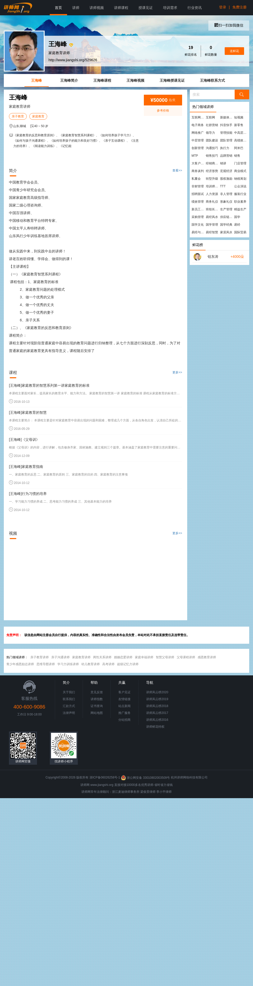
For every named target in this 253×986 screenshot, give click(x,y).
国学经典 (226, 224)
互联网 (210, 117)
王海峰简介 (69, 80)
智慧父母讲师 (165, 657)
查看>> (177, 170)
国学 (237, 217)
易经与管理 (198, 232)
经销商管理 (213, 163)
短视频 (238, 117)
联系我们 (69, 699)
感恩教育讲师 (207, 657)
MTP (195, 155)
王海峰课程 (102, 80)
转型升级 (212, 178)
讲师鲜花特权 (155, 726)
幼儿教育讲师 (90, 664)
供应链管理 (227, 217)
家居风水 (226, 232)
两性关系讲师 (102, 657)
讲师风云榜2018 (157, 706)
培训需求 (170, 8)
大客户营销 (198, 163)
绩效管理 (198, 201)
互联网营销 (198, 117)
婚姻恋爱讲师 (123, 657)
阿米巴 (238, 148)
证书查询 (97, 706)
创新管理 (198, 148)
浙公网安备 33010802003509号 (146, 778)
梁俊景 (144, 792)
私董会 (196, 178)
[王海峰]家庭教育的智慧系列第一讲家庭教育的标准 (49, 385)
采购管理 (198, 217)
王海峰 (36, 80)
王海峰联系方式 (212, 80)
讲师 (75, 8)
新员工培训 (198, 209)
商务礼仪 (212, 201)
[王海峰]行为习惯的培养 (28, 494)
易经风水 (212, 217)
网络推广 (198, 133)
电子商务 (198, 125)
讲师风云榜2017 (157, 713)
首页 (58, 8)
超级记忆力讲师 (127, 664)
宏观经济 (226, 171)
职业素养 (240, 201)
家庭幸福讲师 (144, 657)
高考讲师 (108, 664)
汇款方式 (69, 706)
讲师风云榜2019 (157, 699)
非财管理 (198, 186)
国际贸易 (240, 232)
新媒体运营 (227, 117)
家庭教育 (38, 116)
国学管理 (212, 224)
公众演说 (240, 186)
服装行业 (240, 194)
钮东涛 (213, 256)
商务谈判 (198, 171)
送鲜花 (234, 51)
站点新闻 (124, 706)
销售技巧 (212, 155)
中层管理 (198, 140)
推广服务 (124, 713)
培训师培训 (213, 186)
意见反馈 (97, 692)
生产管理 (226, 209)
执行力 (224, 148)
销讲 (223, 163)
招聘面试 (198, 194)
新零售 (238, 125)
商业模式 (240, 171)
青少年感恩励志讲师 (20, 664)
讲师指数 (97, 699)
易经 (237, 224)
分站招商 (124, 720)
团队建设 (212, 140)
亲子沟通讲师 (60, 657)
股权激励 (226, 178)
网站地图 (97, 713)
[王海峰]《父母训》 (24, 439)
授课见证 (145, 8)
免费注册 (239, 7)
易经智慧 (212, 232)
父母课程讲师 (186, 657)
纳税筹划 (240, 178)
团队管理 (226, 140)
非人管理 (226, 194)
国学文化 (198, 224)
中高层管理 (241, 133)
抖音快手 (226, 125)
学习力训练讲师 (68, 664)
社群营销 (212, 125)
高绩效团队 (241, 140)
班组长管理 (213, 209)
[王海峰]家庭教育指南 (26, 467)
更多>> (177, 372)
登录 (222, 7)
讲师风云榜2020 (157, 692)
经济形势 (212, 171)
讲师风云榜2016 (157, 720)
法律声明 (69, 713)
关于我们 (69, 692)
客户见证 (124, 692)
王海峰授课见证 (172, 80)
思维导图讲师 (45, 664)
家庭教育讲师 (81, 657)
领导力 (210, 133)
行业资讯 (194, 8)
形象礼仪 (226, 201)
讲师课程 (121, 8)
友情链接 (124, 699)
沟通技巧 (212, 148)
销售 (237, 155)
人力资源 (212, 194)
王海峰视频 (135, 80)
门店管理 (240, 163)
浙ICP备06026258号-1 (105, 778)
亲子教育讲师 (39, 657)
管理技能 (226, 133)
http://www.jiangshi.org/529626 (72, 60)
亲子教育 (18, 116)
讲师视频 (97, 8)
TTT (223, 186)
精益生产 (240, 209)
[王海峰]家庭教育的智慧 (28, 412)
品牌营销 (226, 155)
